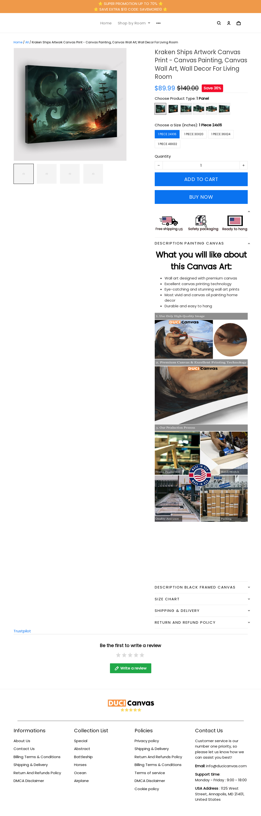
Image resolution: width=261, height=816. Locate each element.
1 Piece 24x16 (210, 125)
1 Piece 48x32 (167, 144)
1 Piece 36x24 (220, 134)
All (27, 42)
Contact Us (24, 748)
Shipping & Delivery (31, 764)
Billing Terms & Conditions (37, 756)
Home (106, 23)
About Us (22, 740)
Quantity (163, 156)
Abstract (82, 748)
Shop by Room (134, 23)
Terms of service (150, 772)
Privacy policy (147, 740)
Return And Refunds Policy (37, 772)
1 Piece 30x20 (193, 134)
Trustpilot (22, 631)
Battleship (83, 756)
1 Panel (203, 98)
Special (80, 740)
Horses (80, 764)
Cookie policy (147, 788)
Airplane (81, 780)
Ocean (80, 772)
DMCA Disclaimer (29, 780)
